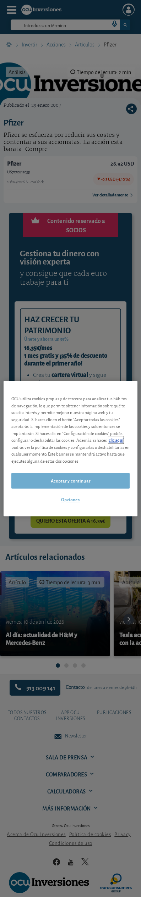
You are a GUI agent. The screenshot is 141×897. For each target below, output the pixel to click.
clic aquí (116, 439)
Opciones (70, 499)
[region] (70, 448)
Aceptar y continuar (70, 480)
